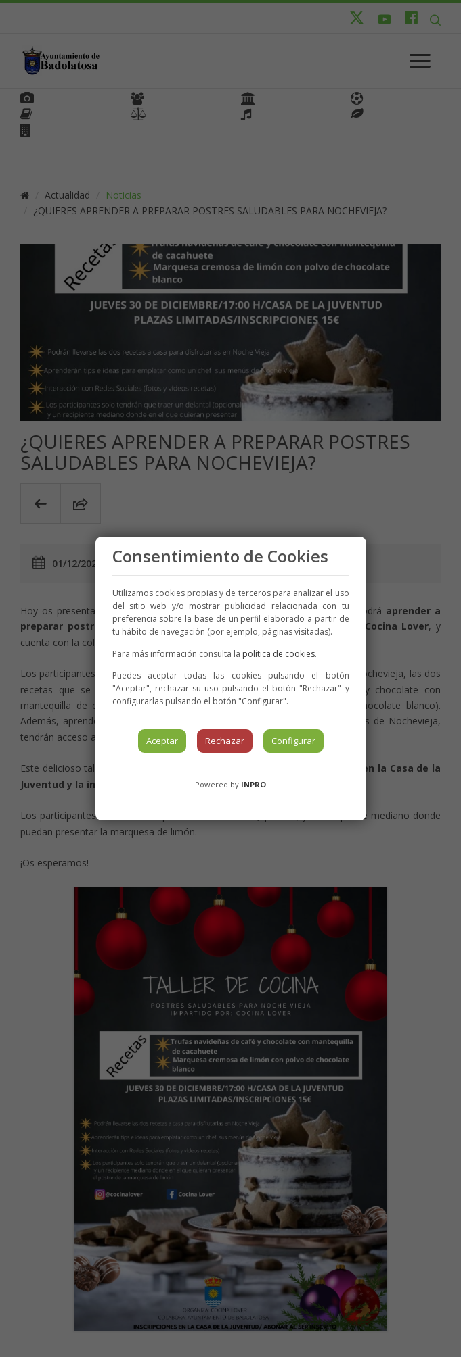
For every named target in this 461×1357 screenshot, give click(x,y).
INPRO (253, 784)
